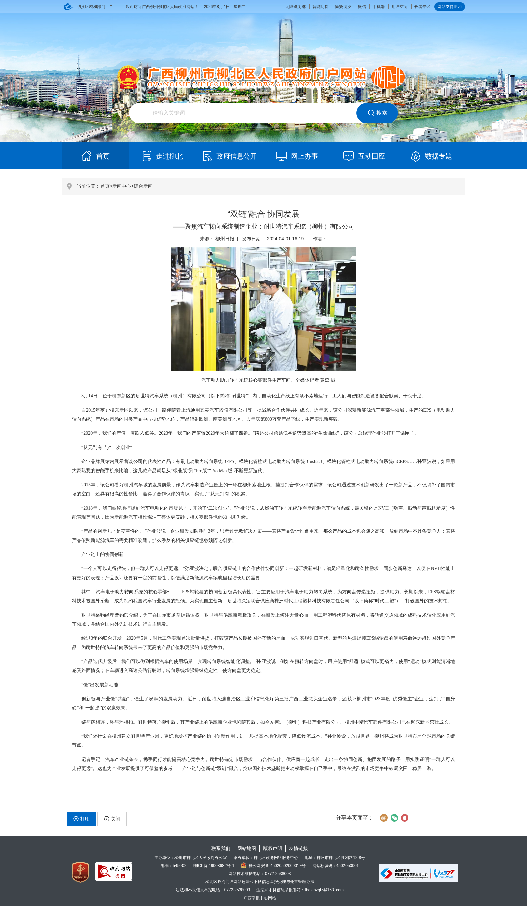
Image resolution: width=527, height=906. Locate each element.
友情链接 (298, 848)
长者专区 (422, 6)
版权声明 (272, 848)
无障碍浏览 (295, 6)
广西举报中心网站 (260, 898)
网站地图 (246, 848)
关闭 (112, 819)
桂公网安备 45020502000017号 (273, 865)
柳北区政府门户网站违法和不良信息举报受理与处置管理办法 (259, 881)
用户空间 (400, 6)
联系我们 (220, 848)
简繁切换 (343, 6)
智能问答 (320, 6)
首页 (105, 186)
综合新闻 (143, 186)
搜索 (377, 113)
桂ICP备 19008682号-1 (213, 865)
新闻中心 (121, 186)
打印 (81, 819)
